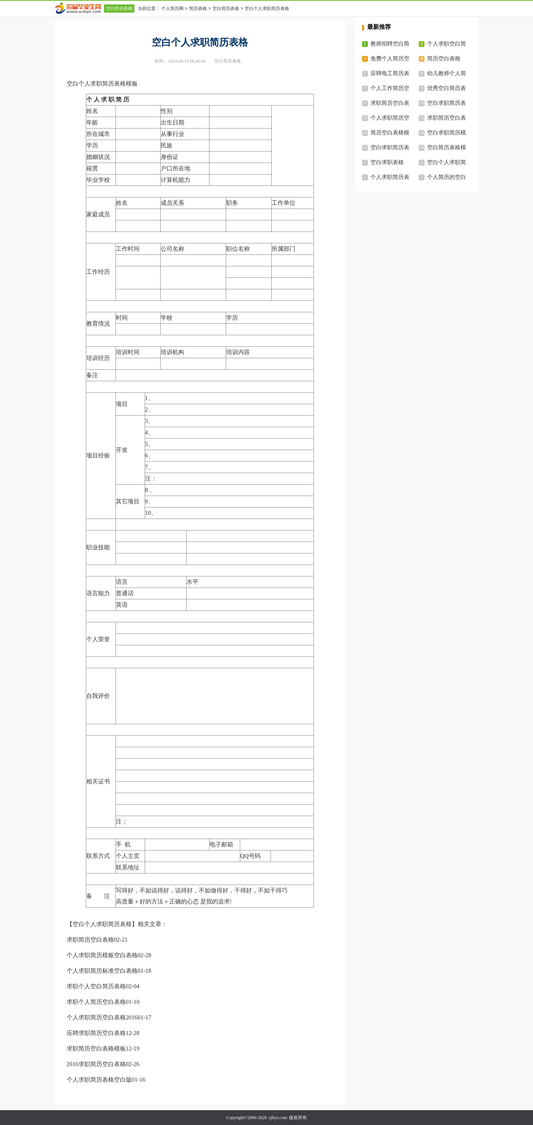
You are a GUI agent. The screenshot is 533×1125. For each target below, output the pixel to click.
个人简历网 (172, 8)
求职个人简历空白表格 (96, 1002)
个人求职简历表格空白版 (99, 1079)
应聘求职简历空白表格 (96, 1033)
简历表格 (198, 8)
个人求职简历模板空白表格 (102, 955)
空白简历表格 (119, 8)
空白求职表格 (387, 162)
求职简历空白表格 (90, 939)
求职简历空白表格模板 (96, 1048)
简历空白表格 (443, 58)
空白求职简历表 (446, 103)
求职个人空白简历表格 (96, 986)
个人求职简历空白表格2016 (102, 1017)
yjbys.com (278, 1117)
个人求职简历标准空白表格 (102, 971)
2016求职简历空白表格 (96, 1064)
